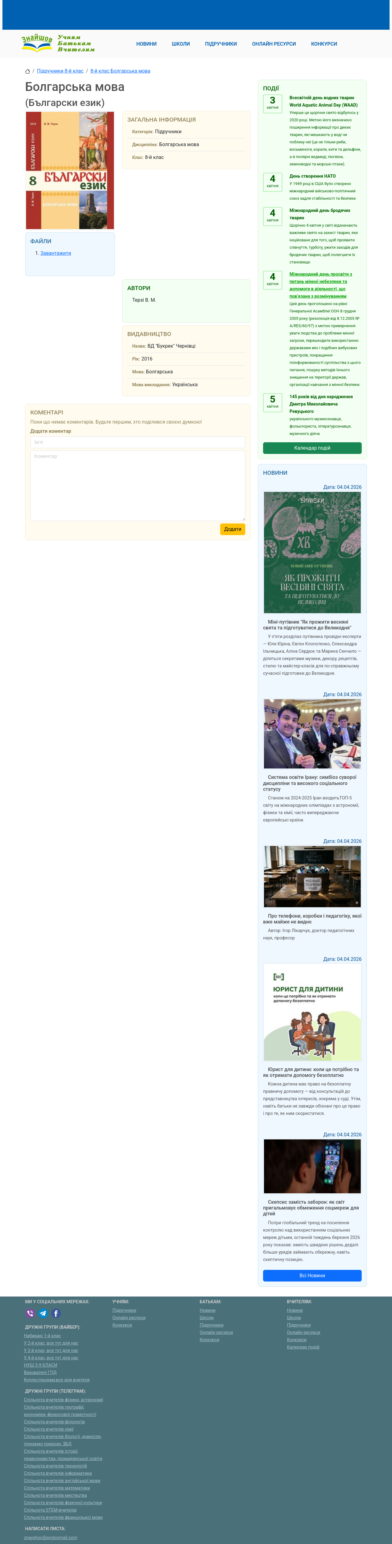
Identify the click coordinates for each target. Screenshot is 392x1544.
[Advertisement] (136, 14)
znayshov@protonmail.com (50, 1537)
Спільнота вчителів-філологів (54, 1422)
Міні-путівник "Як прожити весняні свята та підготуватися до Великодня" (307, 625)
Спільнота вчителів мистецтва (55, 1495)
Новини (208, 1310)
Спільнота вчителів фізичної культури (63, 1502)
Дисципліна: (145, 144)
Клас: (138, 157)
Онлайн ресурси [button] (274, 44)
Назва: (139, 346)
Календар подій (312, 448)
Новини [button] (146, 44)
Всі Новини (312, 1275)
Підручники (124, 1310)
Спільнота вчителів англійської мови (62, 1480)
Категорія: (143, 131)
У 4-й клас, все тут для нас (51, 1358)
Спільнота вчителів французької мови (63, 1517)
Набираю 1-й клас (42, 1335)
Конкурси (122, 1325)
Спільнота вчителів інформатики (58, 1473)
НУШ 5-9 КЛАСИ (40, 1365)
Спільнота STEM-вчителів (50, 1510)
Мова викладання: (151, 384)
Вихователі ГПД (40, 1372)
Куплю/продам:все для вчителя (57, 1380)
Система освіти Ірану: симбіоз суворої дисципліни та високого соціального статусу (309, 783)
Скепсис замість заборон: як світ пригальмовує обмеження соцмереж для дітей (311, 1208)
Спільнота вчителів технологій (55, 1466)
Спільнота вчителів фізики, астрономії (63, 1399)
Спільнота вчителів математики (57, 1488)
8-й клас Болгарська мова (120, 71)
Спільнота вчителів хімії (49, 1429)
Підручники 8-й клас (60, 71)
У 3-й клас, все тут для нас (51, 1350)
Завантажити (55, 253)
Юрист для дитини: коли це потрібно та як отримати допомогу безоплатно (311, 1072)
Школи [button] (181, 44)
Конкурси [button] (324, 44)
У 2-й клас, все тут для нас (51, 1343)
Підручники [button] (221, 44)
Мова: (138, 372)
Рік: (136, 359)
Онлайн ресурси (129, 1317)
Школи (207, 1317)
